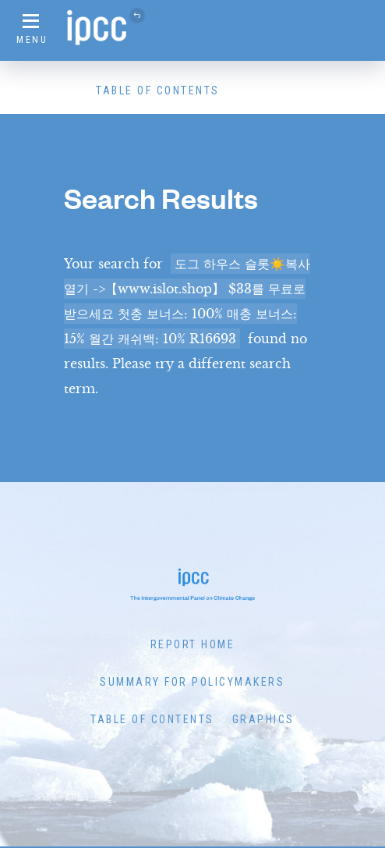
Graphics (263, 719)
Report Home (192, 644)
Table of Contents (158, 90)
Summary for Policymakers (192, 682)
